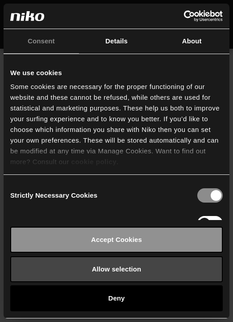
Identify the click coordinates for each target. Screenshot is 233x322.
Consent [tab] (41, 41)
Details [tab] (116, 41)
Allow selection (116, 269)
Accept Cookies (116, 239)
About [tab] (192, 41)
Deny (116, 298)
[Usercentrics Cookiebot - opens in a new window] (184, 16)
